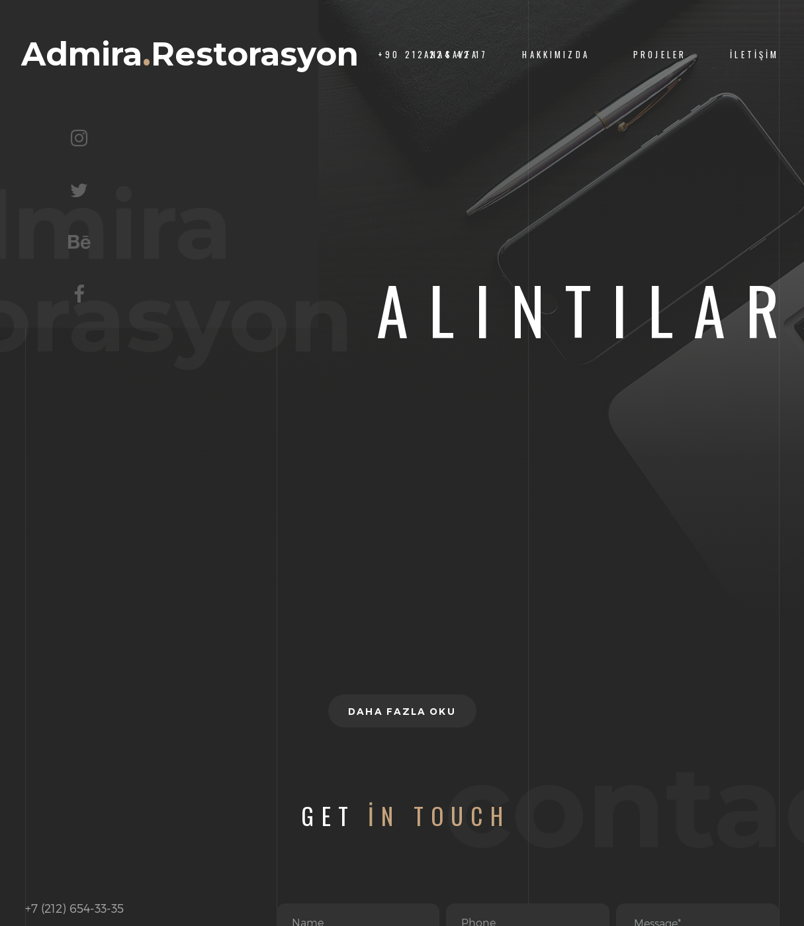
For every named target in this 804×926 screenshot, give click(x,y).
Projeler (659, 54)
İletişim (754, 54)
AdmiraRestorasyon (190, 54)
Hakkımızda (555, 54)
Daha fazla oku (401, 712)
